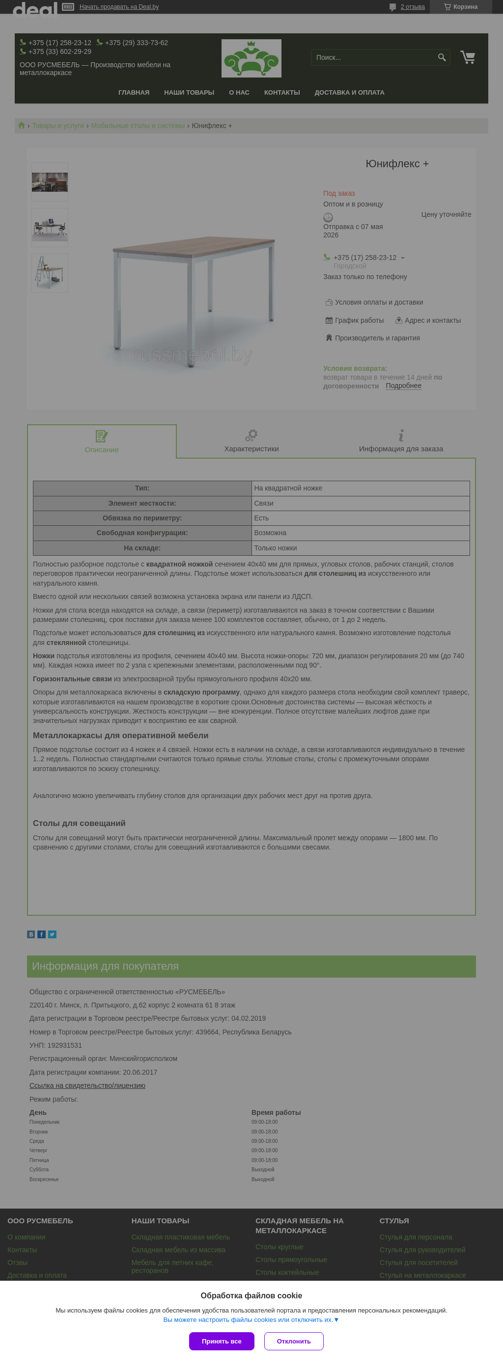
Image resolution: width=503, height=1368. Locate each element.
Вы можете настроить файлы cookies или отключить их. (248, 1319)
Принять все (222, 1341)
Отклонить (294, 1341)
